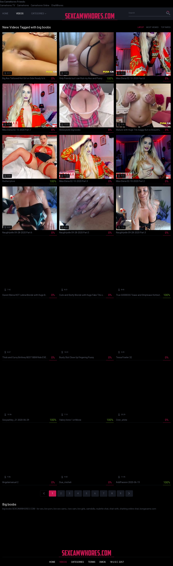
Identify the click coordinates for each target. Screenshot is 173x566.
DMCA (102, 562)
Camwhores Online (40, 5)
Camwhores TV (7, 5)
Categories (38, 13)
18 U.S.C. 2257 (117, 562)
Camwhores (23, 5)
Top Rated (166, 27)
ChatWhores (57, 5)
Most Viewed (152, 27)
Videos (20, 13)
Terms (91, 562)
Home (5, 13)
